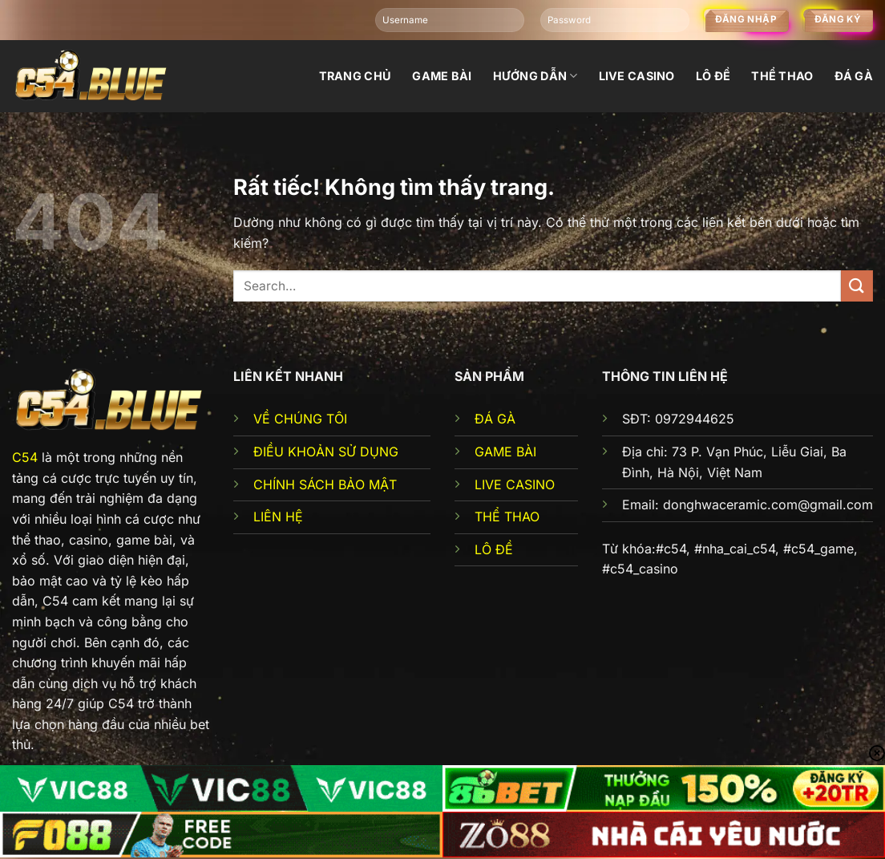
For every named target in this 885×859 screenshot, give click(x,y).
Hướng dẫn (535, 75)
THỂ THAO (507, 517)
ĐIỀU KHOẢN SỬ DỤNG (325, 452)
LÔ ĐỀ (494, 549)
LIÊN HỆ (278, 517)
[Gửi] (857, 286)
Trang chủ (355, 76)
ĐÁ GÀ (495, 419)
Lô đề (713, 76)
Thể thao (782, 76)
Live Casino (637, 76)
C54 (25, 457)
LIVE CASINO (515, 484)
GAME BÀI (505, 452)
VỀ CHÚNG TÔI (300, 419)
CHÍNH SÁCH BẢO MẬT (325, 484)
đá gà (853, 76)
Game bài (441, 76)
